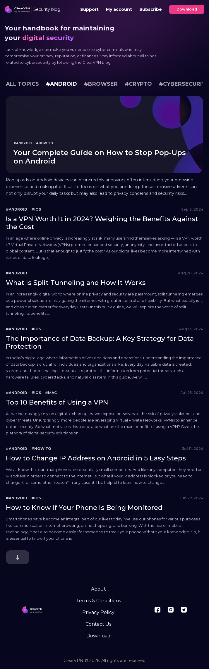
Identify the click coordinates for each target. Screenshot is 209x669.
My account (119, 9)
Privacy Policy (98, 612)
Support (89, 9)
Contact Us (98, 624)
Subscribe (150, 9)
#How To (44, 143)
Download (187, 9)
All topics (22, 84)
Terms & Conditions (98, 600)
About (98, 589)
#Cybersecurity (184, 84)
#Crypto (138, 84)
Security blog (46, 9)
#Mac (51, 393)
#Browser (101, 84)
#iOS (36, 209)
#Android (61, 84)
